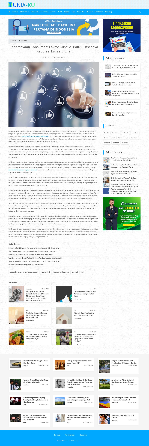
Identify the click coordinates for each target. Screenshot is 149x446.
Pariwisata (34, 12)
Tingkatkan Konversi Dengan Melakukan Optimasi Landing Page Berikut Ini (36, 315)
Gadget (66, 12)
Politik (60, 12)
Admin (63, 57)
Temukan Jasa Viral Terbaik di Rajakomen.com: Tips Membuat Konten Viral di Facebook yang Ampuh (124, 191)
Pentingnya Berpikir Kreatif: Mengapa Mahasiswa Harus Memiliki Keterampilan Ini (34, 248)
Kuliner (52, 12)
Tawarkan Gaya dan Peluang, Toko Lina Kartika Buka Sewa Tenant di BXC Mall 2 (34, 261)
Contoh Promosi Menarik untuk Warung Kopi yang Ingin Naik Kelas (85, 294)
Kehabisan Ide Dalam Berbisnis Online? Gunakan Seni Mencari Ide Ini (30, 255)
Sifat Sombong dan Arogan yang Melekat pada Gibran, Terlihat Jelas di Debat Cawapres (35, 400)
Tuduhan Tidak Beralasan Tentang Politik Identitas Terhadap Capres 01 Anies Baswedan (35, 417)
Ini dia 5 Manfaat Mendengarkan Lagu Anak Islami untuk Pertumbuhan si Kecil (121, 104)
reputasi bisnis (45, 272)
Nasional (90, 12)
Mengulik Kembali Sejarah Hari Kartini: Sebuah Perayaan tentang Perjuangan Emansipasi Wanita (79, 382)
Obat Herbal (24, 12)
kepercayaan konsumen (61, 272)
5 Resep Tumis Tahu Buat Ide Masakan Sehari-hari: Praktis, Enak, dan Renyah (36, 336)
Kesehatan (80, 12)
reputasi (75, 272)
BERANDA (13, 41)
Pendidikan (99, 12)
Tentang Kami (69, 435)
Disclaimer (83, 435)
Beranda (57, 435)
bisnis (83, 272)
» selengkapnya (77, 299)
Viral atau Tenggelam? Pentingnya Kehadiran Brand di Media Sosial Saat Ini (32, 251)
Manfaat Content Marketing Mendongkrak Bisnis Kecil (25, 265)
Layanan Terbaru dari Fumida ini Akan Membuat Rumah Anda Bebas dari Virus (79, 417)
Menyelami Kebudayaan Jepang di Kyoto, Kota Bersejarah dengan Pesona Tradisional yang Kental (122, 93)
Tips (73, 12)
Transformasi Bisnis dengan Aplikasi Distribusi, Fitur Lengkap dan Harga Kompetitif (35, 258)
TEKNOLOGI (23, 41)
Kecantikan (44, 12)
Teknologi (108, 12)
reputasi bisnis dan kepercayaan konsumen (35, 136)
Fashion (15, 12)
